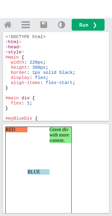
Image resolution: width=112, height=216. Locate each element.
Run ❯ (88, 24)
